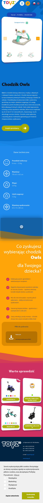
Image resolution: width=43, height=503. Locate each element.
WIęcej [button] (16, 475)
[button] (38, 38)
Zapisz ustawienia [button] (12, 496)
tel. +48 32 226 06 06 (28, 446)
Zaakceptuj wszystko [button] (30, 495)
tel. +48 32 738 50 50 (28, 448)
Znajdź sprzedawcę (12, 128)
